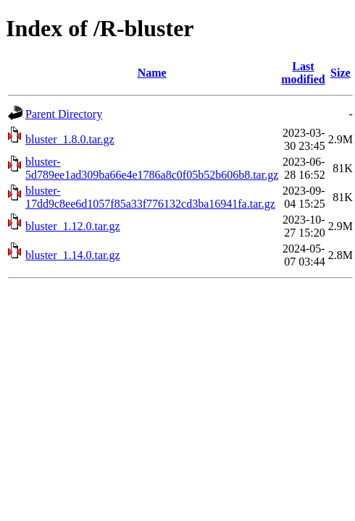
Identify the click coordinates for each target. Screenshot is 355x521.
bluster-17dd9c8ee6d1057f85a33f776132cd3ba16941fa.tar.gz (150, 197)
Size (340, 73)
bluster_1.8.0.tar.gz (69, 139)
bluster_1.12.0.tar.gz (72, 226)
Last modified (303, 72)
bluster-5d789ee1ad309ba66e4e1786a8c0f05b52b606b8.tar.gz (151, 168)
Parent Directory (63, 114)
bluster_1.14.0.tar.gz (72, 255)
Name (152, 73)
